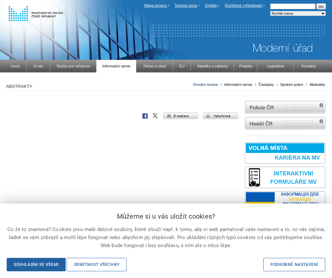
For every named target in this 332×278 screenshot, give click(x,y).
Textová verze (186, 5)
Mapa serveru (155, 5)
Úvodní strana (205, 84)
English (211, 5)
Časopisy (266, 84)
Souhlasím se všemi (36, 264)
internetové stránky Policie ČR (285, 107)
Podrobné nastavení (294, 264)
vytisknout (220, 116)
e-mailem (180, 116)
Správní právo (291, 84)
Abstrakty (317, 84)
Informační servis (238, 84)
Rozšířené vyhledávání (243, 5)
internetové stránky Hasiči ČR (285, 123)
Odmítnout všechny (97, 264)
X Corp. (155, 116)
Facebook (145, 116)
